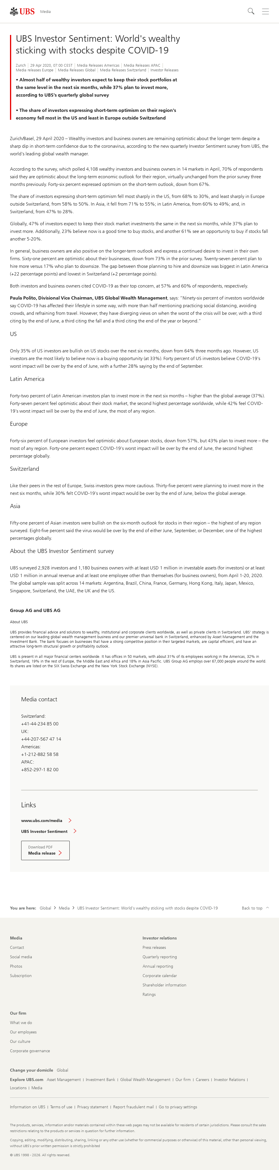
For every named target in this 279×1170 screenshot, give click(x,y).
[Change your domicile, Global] (62, 1070)
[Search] (251, 11)
